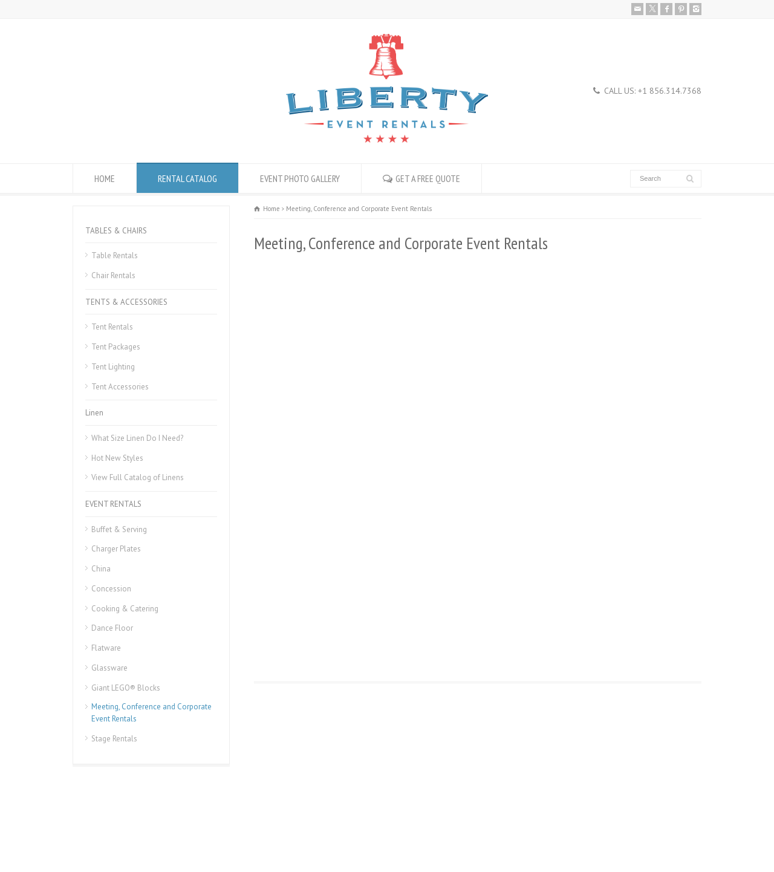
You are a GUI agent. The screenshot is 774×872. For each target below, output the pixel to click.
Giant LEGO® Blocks (125, 688)
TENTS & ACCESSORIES (126, 302)
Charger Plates (116, 549)
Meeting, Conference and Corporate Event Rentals (151, 712)
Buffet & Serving (119, 529)
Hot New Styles (117, 458)
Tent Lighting (113, 367)
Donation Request (226, 833)
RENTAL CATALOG (187, 178)
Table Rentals (114, 255)
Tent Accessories (120, 387)
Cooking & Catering (124, 609)
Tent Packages (115, 347)
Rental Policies (97, 833)
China (101, 569)
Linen (94, 413)
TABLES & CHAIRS (116, 231)
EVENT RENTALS (113, 504)
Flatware (106, 648)
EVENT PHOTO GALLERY (300, 178)
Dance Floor (112, 628)
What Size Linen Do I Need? (137, 438)
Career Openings (159, 833)
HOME (104, 178)
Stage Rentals (114, 739)
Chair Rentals (113, 275)
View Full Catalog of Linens (137, 477)
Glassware (109, 668)
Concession (111, 589)
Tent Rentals (112, 327)
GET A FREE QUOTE (427, 178)
